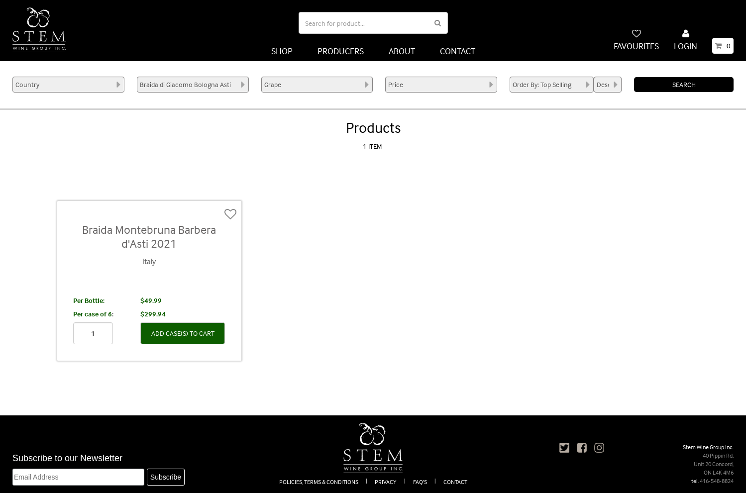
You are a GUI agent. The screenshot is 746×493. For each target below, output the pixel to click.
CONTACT (457, 51)
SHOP (282, 51)
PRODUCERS (341, 51)
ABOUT (402, 51)
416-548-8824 (717, 481)
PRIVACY (386, 482)
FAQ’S (420, 482)
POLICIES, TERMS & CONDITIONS (318, 482)
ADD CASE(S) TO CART (182, 333)
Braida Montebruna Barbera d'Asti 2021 (149, 236)
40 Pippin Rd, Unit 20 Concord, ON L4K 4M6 (714, 464)
